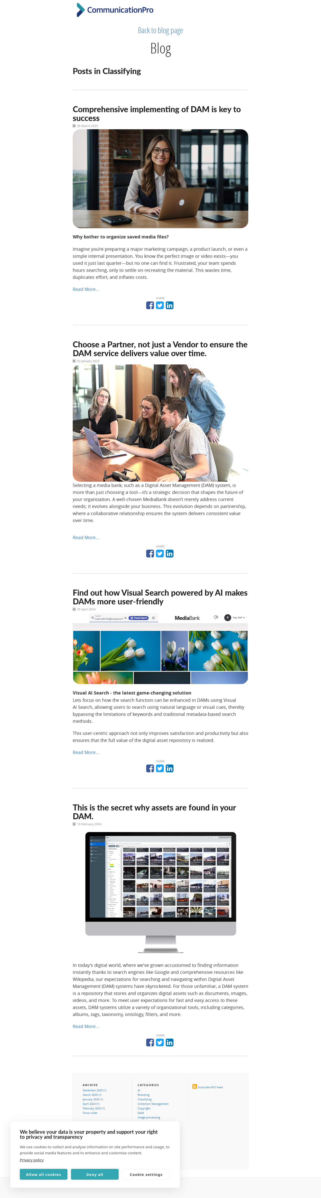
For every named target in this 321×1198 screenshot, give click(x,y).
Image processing (149, 1117)
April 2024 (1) (91, 1104)
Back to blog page (160, 30)
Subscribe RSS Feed (210, 1087)
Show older (90, 1113)
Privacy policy (32, 1159)
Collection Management (153, 1104)
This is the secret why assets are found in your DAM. (154, 811)
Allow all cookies (43, 1174)
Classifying (144, 1099)
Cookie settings (146, 1174)
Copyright (144, 1108)
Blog (160, 47)
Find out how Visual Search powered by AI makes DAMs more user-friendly (160, 597)
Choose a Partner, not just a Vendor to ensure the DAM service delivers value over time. (160, 348)
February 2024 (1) (94, 1108)
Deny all (94, 1174)
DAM (141, 1113)
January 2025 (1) (93, 1099)
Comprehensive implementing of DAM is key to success (157, 113)
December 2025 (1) (94, 1090)
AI (139, 1090)
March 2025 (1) (92, 1095)
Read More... (86, 289)
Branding (143, 1095)
